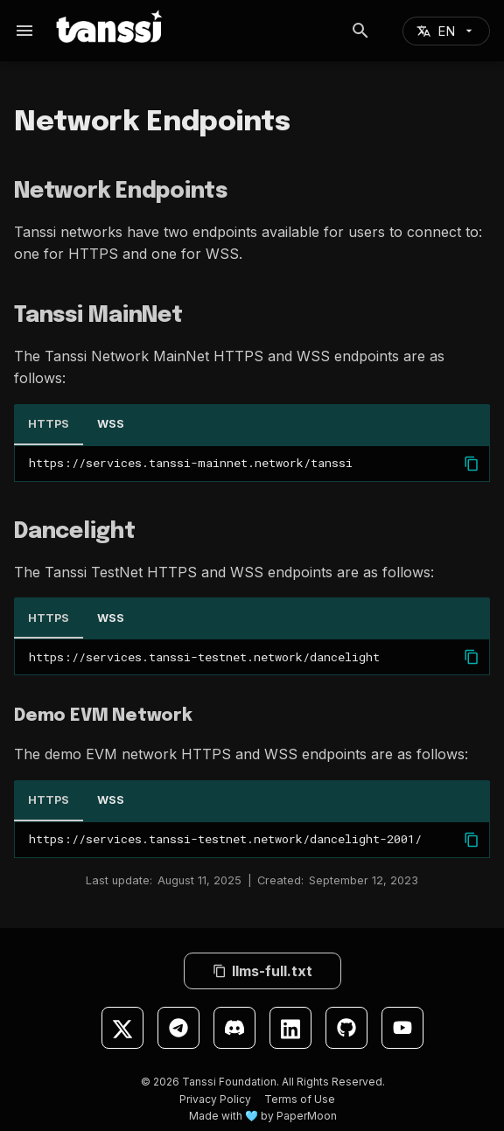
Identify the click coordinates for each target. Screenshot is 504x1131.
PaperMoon (306, 1115)
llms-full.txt (262, 971)
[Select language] (446, 31)
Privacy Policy (215, 1099)
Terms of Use (299, 1099)
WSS (110, 423)
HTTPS (48, 423)
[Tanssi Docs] (133, 26)
